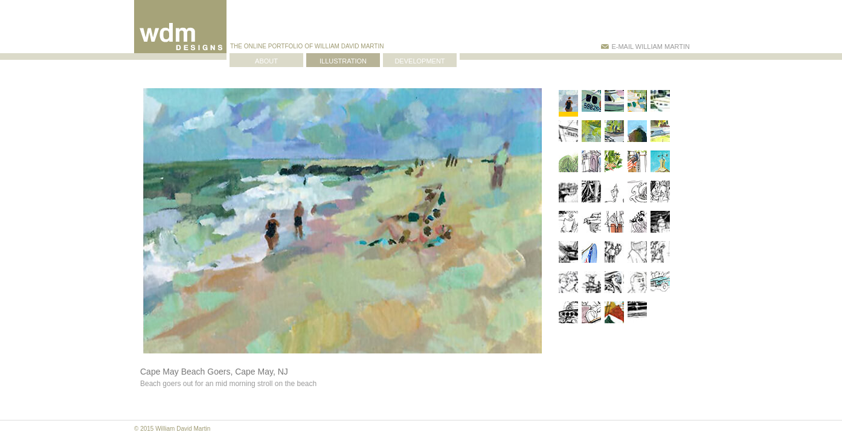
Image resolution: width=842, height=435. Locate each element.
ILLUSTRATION (343, 61)
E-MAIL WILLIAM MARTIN (645, 46)
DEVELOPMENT (419, 61)
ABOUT (266, 61)
